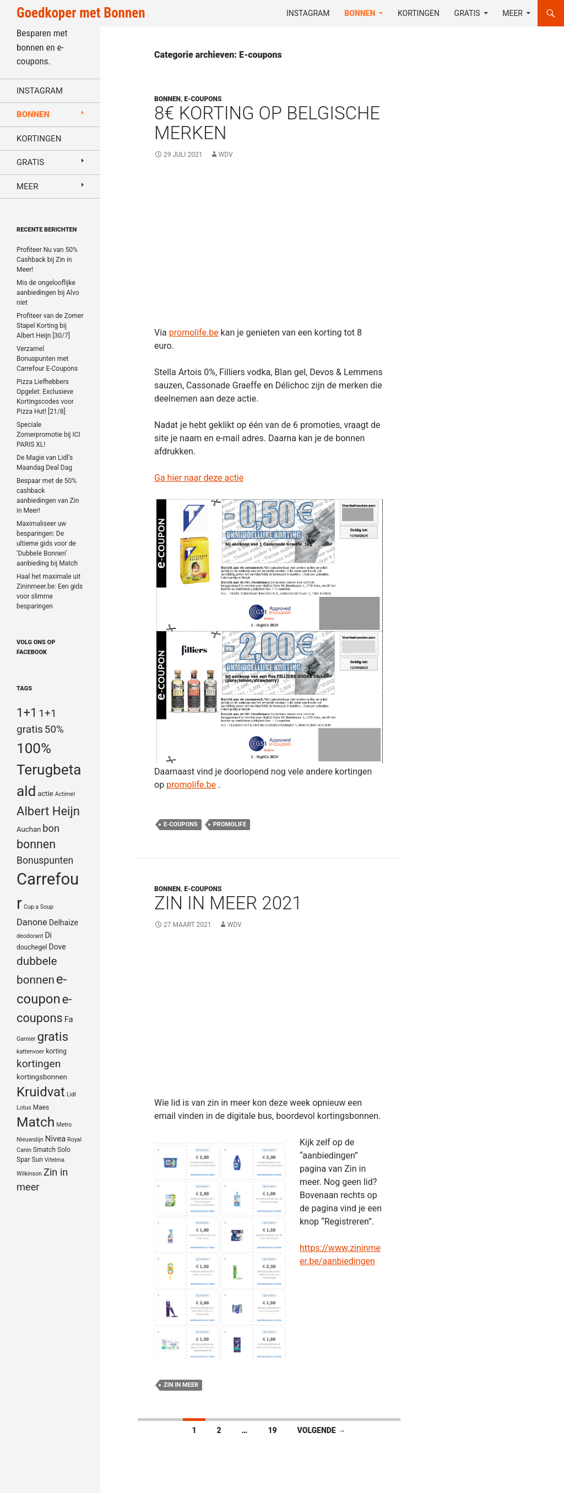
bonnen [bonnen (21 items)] (36, 844)
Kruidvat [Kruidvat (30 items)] (41, 1092)
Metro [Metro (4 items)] (64, 1124)
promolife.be (194, 332)
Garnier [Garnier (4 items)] (26, 1038)
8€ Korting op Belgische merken (267, 123)
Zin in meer (181, 1384)
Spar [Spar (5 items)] (23, 1159)
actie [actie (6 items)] (45, 793)
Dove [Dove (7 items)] (57, 946)
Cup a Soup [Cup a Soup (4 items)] (38, 906)
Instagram (308, 13)
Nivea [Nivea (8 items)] (55, 1139)
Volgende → (321, 1430)
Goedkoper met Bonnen (81, 13)
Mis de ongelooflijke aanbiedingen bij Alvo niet (48, 292)
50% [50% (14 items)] (54, 729)
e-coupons (181, 824)
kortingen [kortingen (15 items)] (39, 1063)
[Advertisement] (269, 249)
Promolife (229, 824)
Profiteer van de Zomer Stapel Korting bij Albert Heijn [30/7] (50, 325)
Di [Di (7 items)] (48, 935)
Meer (512, 13)
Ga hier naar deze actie (198, 478)
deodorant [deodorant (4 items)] (30, 936)
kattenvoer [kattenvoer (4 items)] (30, 1051)
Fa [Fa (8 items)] (68, 1019)
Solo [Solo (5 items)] (63, 1150)
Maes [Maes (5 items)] (41, 1107)
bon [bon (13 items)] (50, 828)
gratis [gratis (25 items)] (52, 1036)
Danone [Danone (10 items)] (32, 922)
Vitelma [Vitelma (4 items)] (54, 1159)
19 (272, 1430)
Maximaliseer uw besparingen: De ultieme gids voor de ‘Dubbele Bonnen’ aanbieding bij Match (47, 543)
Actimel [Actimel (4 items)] (65, 794)
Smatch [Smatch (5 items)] (44, 1150)
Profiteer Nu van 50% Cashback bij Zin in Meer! (47, 259)
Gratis (467, 13)
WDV (226, 154)
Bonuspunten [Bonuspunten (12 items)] (45, 860)
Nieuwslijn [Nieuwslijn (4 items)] (30, 1139)
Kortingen (419, 13)
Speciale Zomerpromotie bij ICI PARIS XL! (48, 434)
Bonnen (359, 13)
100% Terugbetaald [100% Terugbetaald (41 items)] (49, 769)
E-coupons (202, 99)
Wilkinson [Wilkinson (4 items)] (29, 1173)
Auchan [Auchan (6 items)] (29, 829)
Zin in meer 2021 (228, 903)
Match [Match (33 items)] (36, 1122)
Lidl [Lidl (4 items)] (71, 1094)
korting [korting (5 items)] (56, 1051)
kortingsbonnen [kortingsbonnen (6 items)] (42, 1077)
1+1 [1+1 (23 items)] (27, 712)
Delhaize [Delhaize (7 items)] (63, 922)
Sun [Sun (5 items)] (36, 1159)
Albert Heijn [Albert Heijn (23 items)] (48, 811)
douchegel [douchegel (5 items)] (32, 947)
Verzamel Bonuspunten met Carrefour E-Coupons (47, 358)
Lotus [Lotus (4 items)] (24, 1107)
